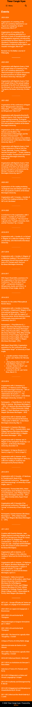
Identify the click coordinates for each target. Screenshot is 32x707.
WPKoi (16, 705)
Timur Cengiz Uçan (16, 1)
